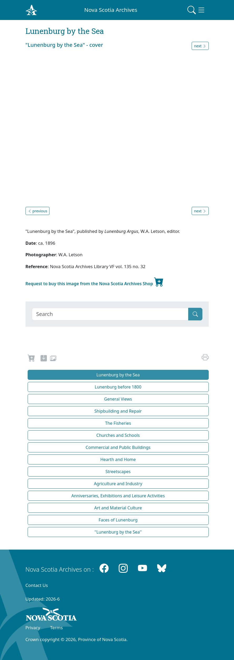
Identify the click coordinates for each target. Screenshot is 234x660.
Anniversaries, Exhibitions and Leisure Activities (118, 496)
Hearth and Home (118, 459)
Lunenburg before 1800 (118, 387)
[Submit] (195, 314)
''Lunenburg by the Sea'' (118, 532)
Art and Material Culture (118, 508)
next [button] (200, 45)
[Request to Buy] (31, 359)
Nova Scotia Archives (110, 9)
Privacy (33, 628)
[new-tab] (44, 359)
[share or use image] (53, 359)
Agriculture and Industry (118, 484)
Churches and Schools (118, 435)
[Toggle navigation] (196, 10)
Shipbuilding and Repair (118, 411)
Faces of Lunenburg (117, 520)
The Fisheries (118, 423)
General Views (118, 399)
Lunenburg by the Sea (118, 375)
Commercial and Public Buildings (118, 447)
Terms (56, 628)
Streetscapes (118, 471)
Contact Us (37, 585)
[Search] (110, 314)
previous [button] (37, 210)
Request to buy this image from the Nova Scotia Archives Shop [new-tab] (95, 281)
